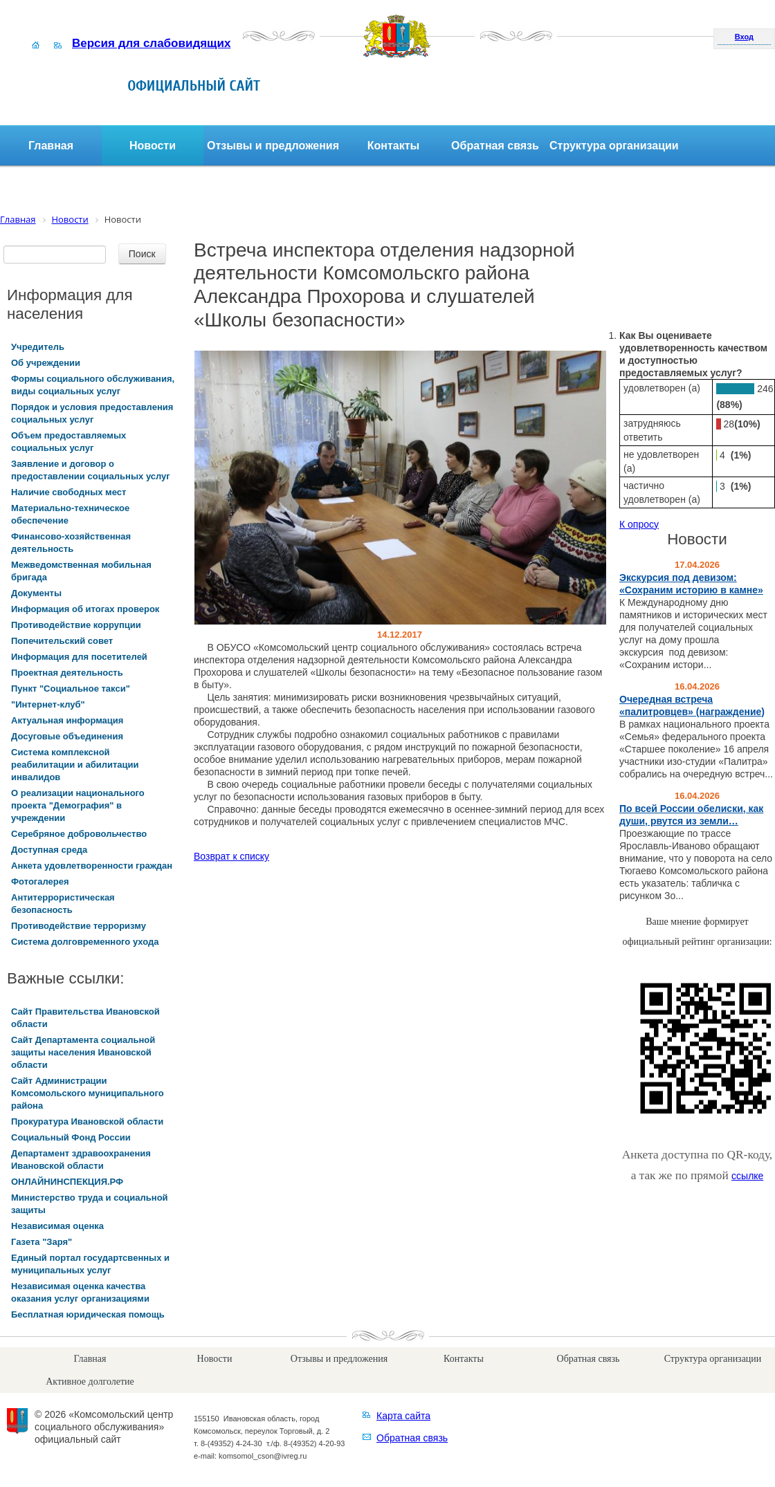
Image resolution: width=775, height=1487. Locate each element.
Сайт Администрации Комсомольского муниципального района (87, 1093)
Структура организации (614, 145)
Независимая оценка (57, 1226)
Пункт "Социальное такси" (70, 688)
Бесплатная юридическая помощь (88, 1314)
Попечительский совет (62, 641)
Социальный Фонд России (71, 1137)
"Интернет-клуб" (48, 704)
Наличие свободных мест (68, 492)
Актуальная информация (67, 720)
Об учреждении (45, 363)
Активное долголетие (90, 1381)
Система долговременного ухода (84, 941)
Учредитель (37, 347)
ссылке (747, 1175)
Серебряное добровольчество (79, 834)
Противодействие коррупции (76, 625)
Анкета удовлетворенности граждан (91, 865)
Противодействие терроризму (78, 926)
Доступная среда (49, 849)
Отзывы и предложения (273, 145)
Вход (744, 37)
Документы (36, 593)
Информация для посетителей (79, 657)
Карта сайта (403, 1415)
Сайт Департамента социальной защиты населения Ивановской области (83, 1052)
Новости (152, 145)
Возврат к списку (231, 856)
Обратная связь (495, 145)
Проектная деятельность (67, 672)
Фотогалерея (40, 881)
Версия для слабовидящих (151, 43)
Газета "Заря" (41, 1242)
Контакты (393, 145)
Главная (50, 145)
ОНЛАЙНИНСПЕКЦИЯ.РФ (67, 1181)
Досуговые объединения (67, 736)
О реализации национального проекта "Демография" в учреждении (78, 805)
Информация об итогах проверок (85, 609)
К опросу (639, 524)
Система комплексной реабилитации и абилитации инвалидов (75, 764)
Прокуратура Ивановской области (87, 1121)
